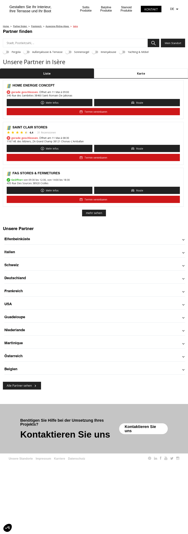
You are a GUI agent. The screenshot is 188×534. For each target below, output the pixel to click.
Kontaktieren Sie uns (140, 478)
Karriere (59, 508)
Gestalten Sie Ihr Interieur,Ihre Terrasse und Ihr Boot (30, 9)
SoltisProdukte (86, 9)
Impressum (43, 508)
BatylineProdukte (106, 9)
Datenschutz (76, 508)
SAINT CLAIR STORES (29, 177)
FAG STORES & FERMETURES (36, 223)
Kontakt (151, 9)
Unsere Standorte (21, 508)
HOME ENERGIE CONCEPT (33, 135)
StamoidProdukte (126, 9)
